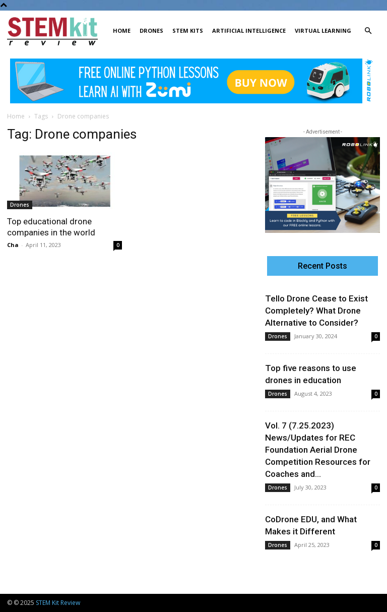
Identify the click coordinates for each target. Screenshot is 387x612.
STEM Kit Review (58, 602)
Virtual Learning (323, 30)
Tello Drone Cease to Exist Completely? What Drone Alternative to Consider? (316, 310)
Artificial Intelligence (249, 30)
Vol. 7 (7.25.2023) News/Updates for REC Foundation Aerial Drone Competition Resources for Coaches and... (317, 449)
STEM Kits (187, 30)
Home (122, 30)
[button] (368, 31)
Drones (151, 30)
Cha (13, 245)
